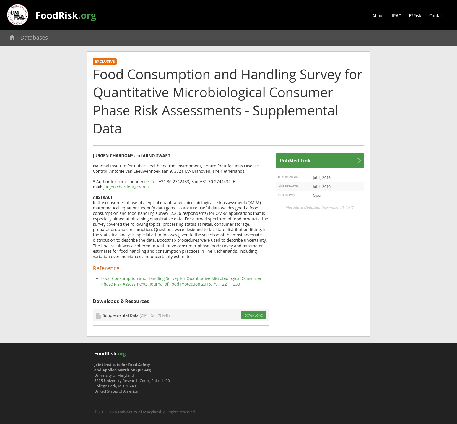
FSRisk (415, 15)
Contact (436, 15)
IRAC (396, 15)
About (378, 15)
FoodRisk (65, 15)
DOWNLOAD (253, 315)
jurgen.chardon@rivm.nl (126, 187)
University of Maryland (139, 412)
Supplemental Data (136, 315)
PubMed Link (295, 160)
